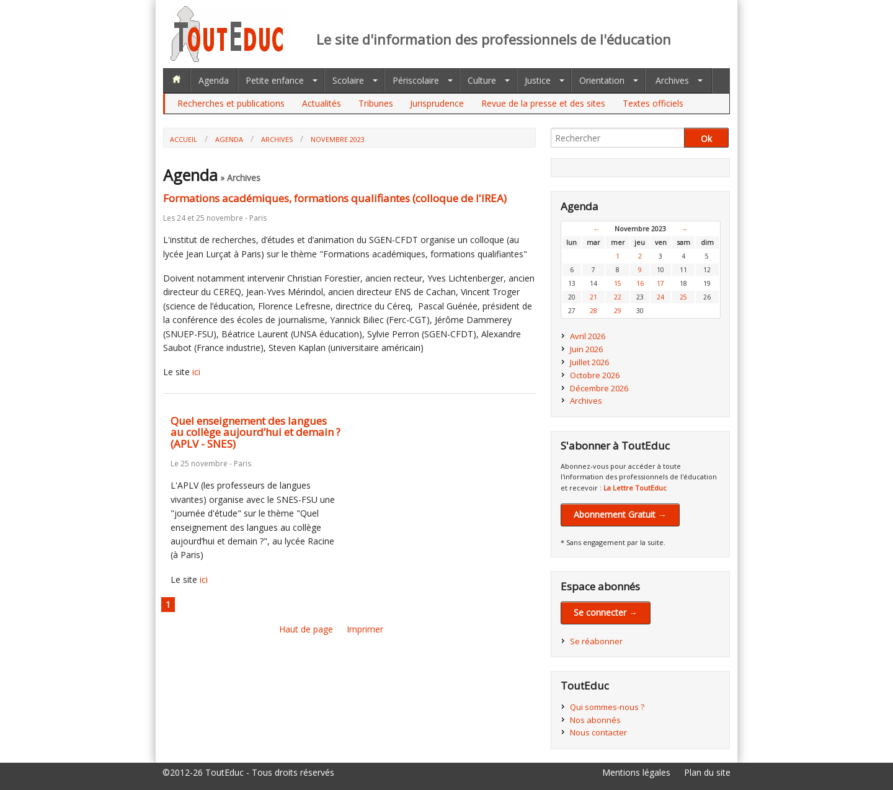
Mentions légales (636, 772)
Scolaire (348, 80)
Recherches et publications (231, 103)
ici (196, 372)
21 (593, 297)
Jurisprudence (437, 103)
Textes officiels (653, 103)
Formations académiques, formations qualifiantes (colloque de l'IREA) (335, 198)
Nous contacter (598, 732)
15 (617, 283)
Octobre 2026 (595, 375)
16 (640, 283)
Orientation (601, 80)
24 (660, 297)
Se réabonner (596, 641)
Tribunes (375, 103)
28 (593, 310)
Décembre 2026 (599, 388)
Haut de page (306, 629)
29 (617, 310)
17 (660, 283)
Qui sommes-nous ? (607, 706)
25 (683, 297)
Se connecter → (606, 612)
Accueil (183, 139)
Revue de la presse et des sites (543, 103)
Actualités (321, 103)
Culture (482, 80)
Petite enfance (275, 80)
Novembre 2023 (338, 139)
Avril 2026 (587, 336)
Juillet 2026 (589, 362)
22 (617, 297)
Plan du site (707, 772)
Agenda (213, 80)
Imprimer (365, 629)
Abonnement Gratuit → (620, 514)
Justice (538, 80)
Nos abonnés (595, 720)
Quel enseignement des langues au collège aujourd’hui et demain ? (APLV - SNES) (255, 432)
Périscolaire (416, 80)
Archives (672, 80)
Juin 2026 (586, 349)
